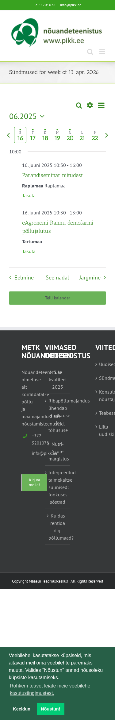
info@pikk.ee (70, 4)
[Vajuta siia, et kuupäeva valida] (28, 116)
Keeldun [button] (21, 709)
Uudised (101, 364)
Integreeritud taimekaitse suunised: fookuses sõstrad (57, 487)
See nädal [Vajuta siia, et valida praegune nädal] (57, 277)
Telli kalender (57, 298)
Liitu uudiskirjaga (101, 430)
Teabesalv (101, 413)
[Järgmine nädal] (106, 135)
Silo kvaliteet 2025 (58, 379)
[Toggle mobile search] (90, 51)
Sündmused (101, 378)
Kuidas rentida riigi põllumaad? (57, 527)
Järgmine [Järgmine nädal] (90, 277)
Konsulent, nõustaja (101, 395)
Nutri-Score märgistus (57, 451)
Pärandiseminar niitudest (52, 175)
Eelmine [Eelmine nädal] (24, 277)
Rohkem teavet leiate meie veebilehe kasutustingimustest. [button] (50, 689)
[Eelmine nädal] (8, 135)
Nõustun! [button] (50, 709)
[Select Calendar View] (101, 105)
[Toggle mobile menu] (102, 51)
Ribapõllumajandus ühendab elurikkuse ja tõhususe (57, 415)
